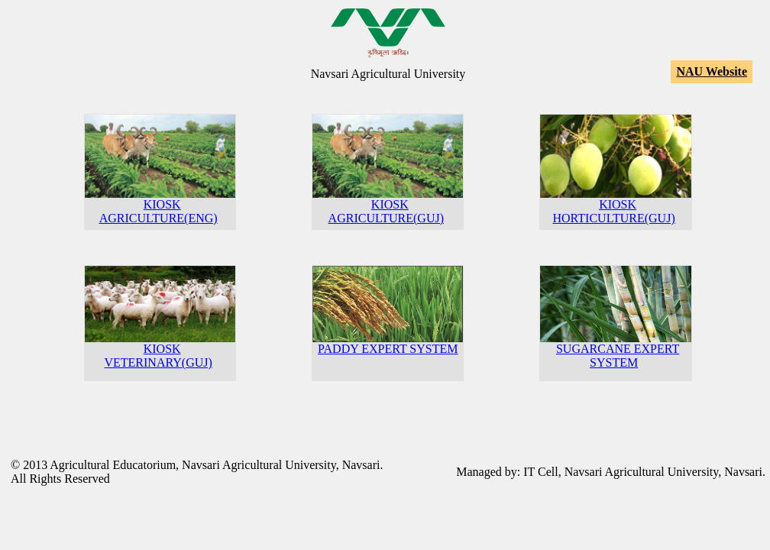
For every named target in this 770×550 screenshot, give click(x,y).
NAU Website (711, 71)
